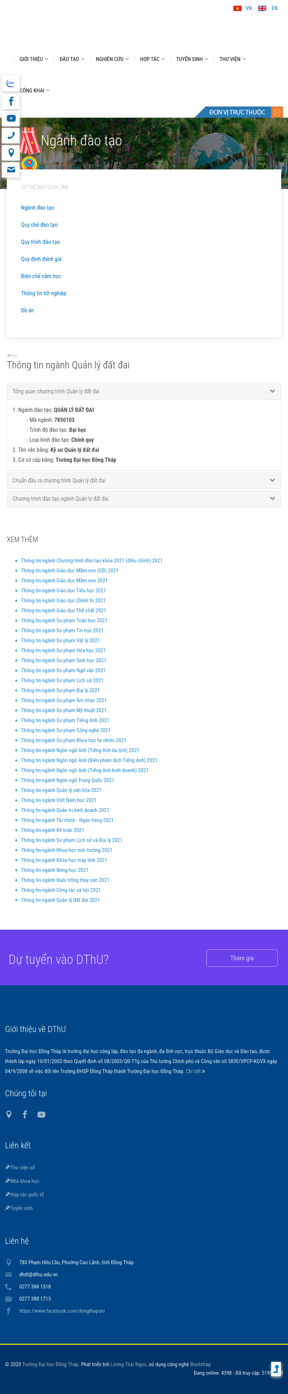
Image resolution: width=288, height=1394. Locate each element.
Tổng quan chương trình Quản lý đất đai (55, 396)
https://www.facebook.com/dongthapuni (62, 1311)
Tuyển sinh (19, 1208)
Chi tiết (194, 1071)
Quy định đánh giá (41, 259)
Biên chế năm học (41, 276)
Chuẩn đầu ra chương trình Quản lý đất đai (58, 485)
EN (275, 8)
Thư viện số (20, 1167)
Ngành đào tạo (37, 207)
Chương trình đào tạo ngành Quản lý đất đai (60, 503)
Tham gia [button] (232, 958)
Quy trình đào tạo (40, 242)
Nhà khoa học (22, 1181)
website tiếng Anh (10, 83)
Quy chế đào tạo (39, 224)
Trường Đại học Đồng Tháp (50, 1364)
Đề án (27, 310)
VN (249, 8)
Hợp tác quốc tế (24, 1194)
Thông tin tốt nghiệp (43, 293)
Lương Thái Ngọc (129, 1364)
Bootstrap (200, 1364)
